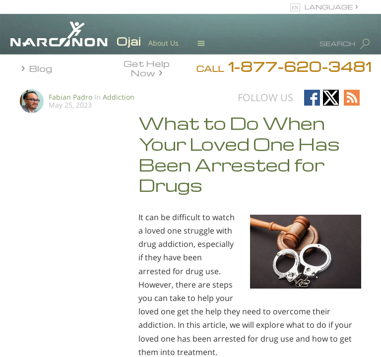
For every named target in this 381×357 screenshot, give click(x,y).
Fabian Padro (70, 97)
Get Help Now (147, 67)
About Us (163, 43)
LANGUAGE (329, 6)
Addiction (118, 97)
